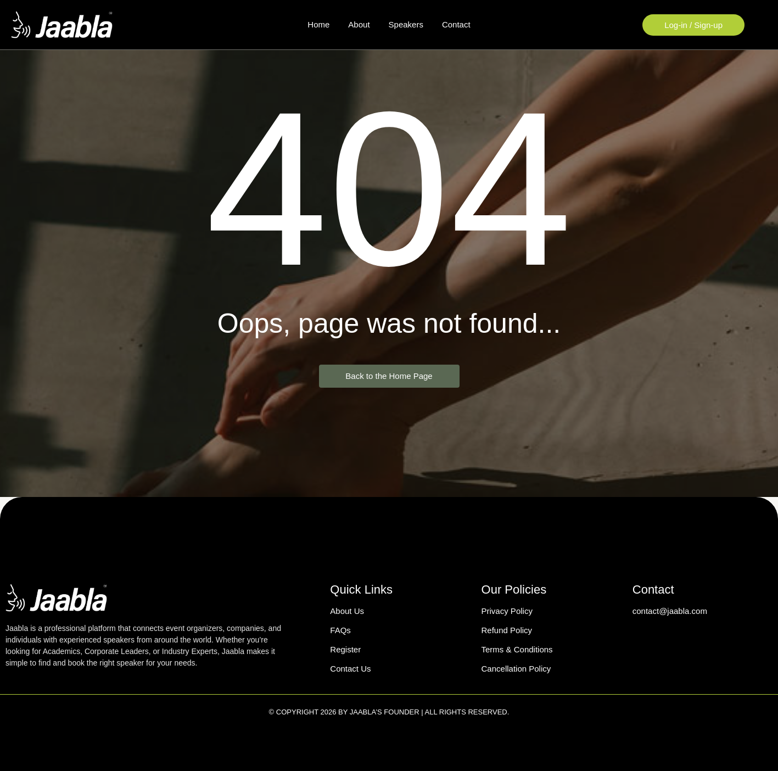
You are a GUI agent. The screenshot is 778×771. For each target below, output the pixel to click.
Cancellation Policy (516, 668)
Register (345, 649)
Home (318, 24)
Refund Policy (507, 630)
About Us (347, 611)
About (359, 24)
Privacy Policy (507, 611)
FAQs (340, 630)
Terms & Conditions (517, 649)
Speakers (406, 24)
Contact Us (350, 668)
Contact (456, 24)
